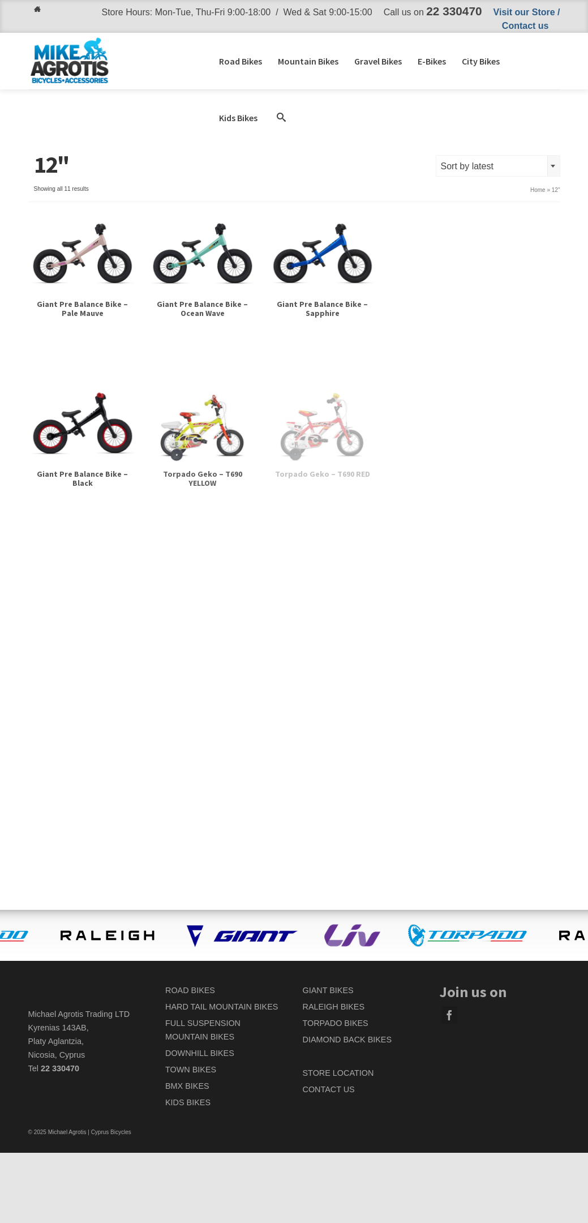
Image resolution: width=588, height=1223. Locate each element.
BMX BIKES (187, 1086)
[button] (281, 117)
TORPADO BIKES (335, 1023)
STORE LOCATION (338, 1072)
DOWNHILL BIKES (199, 1053)
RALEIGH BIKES (334, 1006)
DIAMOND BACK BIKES (347, 1039)
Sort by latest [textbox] (467, 166)
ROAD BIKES (190, 990)
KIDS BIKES (188, 1102)
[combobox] (498, 166)
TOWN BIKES (190, 1069)
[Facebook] (449, 1015)
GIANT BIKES (328, 990)
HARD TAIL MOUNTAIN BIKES (221, 1006)
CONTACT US (329, 1089)
